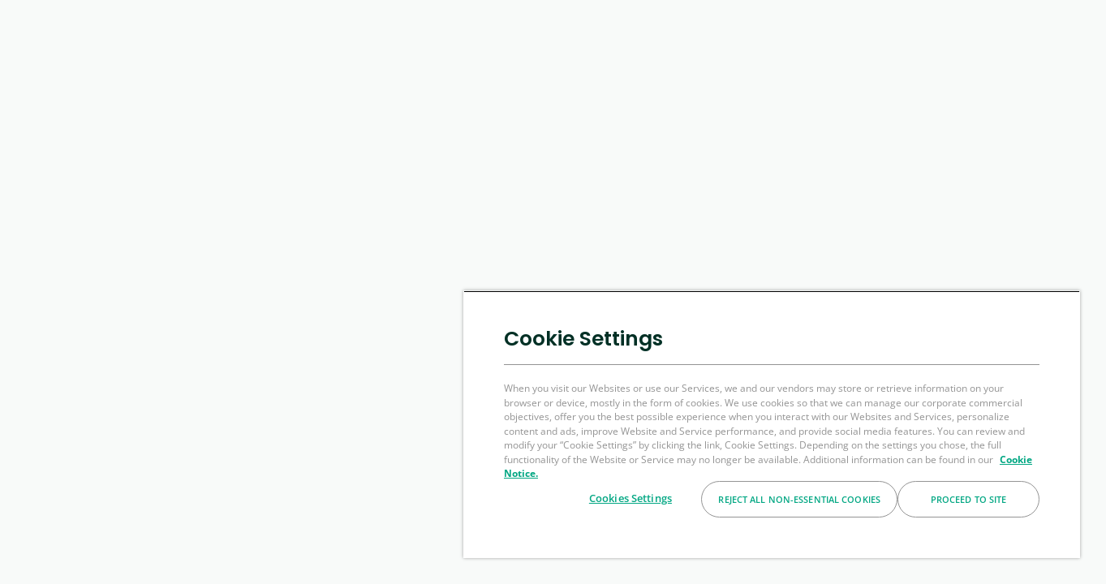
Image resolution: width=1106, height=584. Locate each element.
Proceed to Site (969, 499)
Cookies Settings (630, 498)
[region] (771, 424)
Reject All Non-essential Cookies (799, 499)
